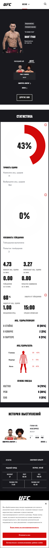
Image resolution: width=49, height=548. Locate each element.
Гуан (32, 426)
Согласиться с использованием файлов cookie (24, 543)
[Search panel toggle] (45, 4)
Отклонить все (24, 535)
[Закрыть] (46, 504)
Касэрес (34, 429)
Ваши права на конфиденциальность (24, 527)
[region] (24, 524)
